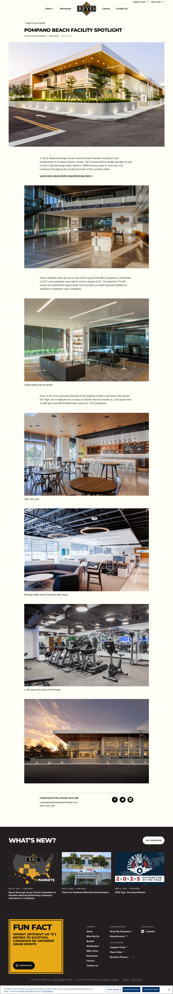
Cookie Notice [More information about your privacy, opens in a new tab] (47, 991)
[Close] (169, 989)
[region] (86, 989)
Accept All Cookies (151, 989)
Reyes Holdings (59, 980)
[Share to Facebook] (115, 800)
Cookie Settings (113, 989)
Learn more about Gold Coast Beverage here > (66, 175)
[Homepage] (86, 9)
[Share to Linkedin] (130, 800)
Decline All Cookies (131, 989)
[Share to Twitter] (123, 800)
